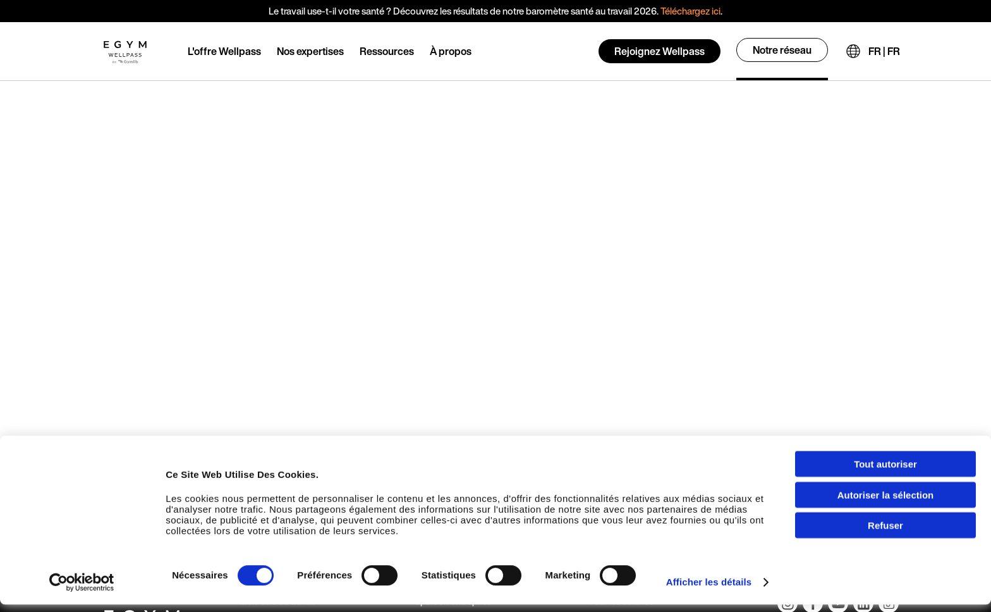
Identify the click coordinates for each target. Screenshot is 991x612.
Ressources (387, 51)
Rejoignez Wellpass (659, 51)
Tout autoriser (885, 471)
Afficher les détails (708, 589)
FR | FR (884, 51)
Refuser (885, 532)
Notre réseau (782, 50)
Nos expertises (310, 51)
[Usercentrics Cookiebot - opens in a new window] (82, 589)
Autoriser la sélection (885, 502)
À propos (450, 51)
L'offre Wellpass (224, 51)
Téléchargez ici (690, 11)
